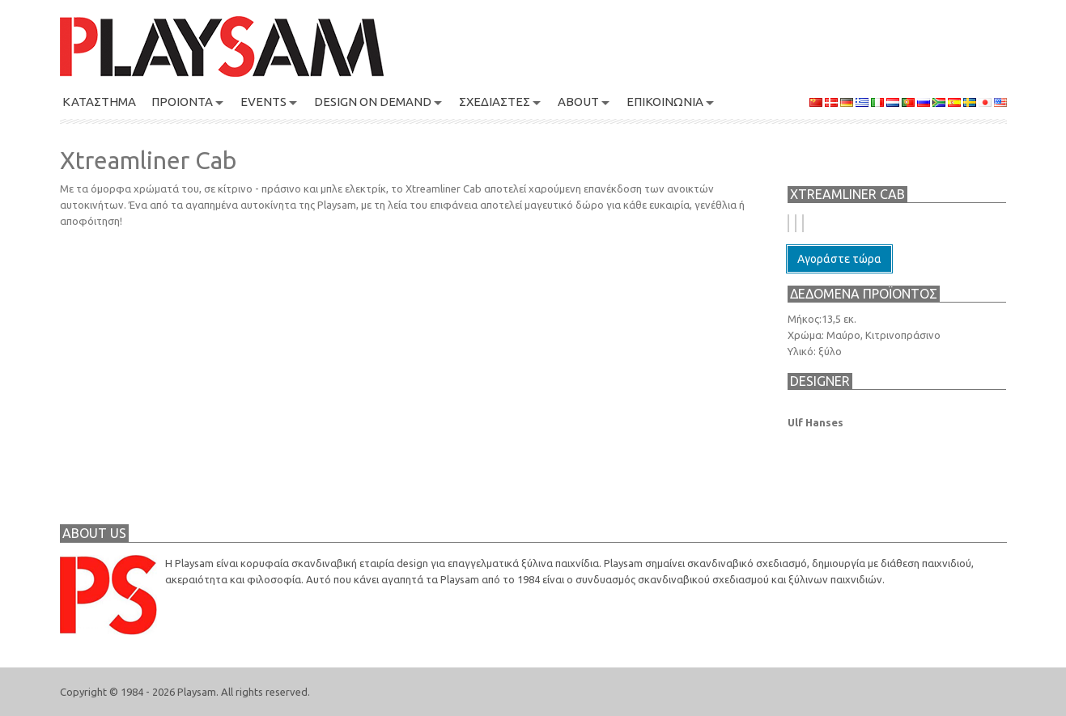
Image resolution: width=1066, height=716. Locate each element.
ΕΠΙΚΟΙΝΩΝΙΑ (664, 101)
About (578, 101)
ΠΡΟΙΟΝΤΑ (182, 101)
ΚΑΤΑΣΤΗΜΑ (99, 101)
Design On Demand (372, 101)
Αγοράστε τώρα (839, 258)
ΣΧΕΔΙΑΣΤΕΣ (494, 101)
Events (263, 101)
